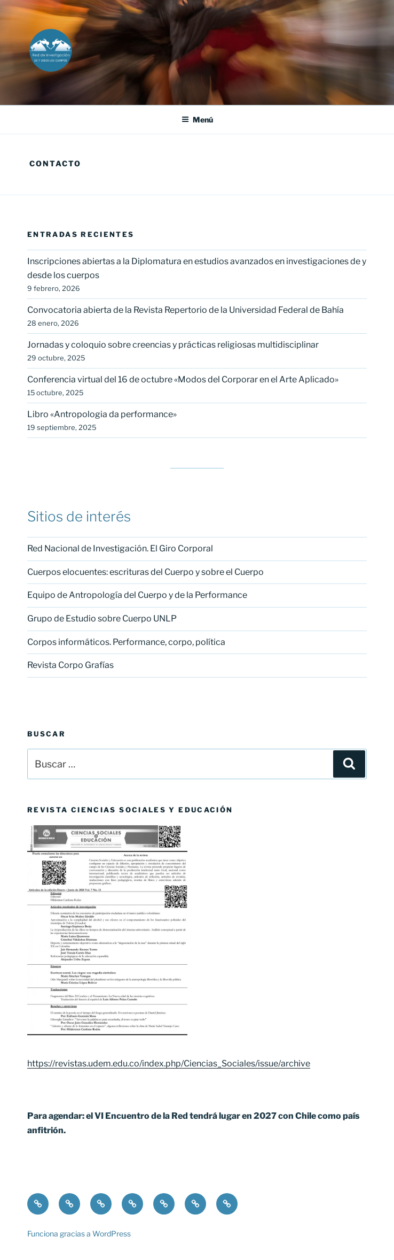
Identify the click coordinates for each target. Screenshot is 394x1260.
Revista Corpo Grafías (70, 665)
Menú (197, 119)
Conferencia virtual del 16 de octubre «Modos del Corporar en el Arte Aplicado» (182, 379)
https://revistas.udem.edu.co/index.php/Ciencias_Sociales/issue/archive (168, 1063)
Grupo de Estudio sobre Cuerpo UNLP (102, 618)
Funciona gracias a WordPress (79, 1233)
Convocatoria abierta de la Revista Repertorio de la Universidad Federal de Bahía (185, 310)
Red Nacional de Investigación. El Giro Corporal (120, 548)
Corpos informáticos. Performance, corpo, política (126, 642)
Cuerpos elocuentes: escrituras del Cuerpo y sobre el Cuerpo (145, 572)
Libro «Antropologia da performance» (102, 414)
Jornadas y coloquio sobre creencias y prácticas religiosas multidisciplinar (173, 345)
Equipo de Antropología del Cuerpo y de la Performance (137, 595)
